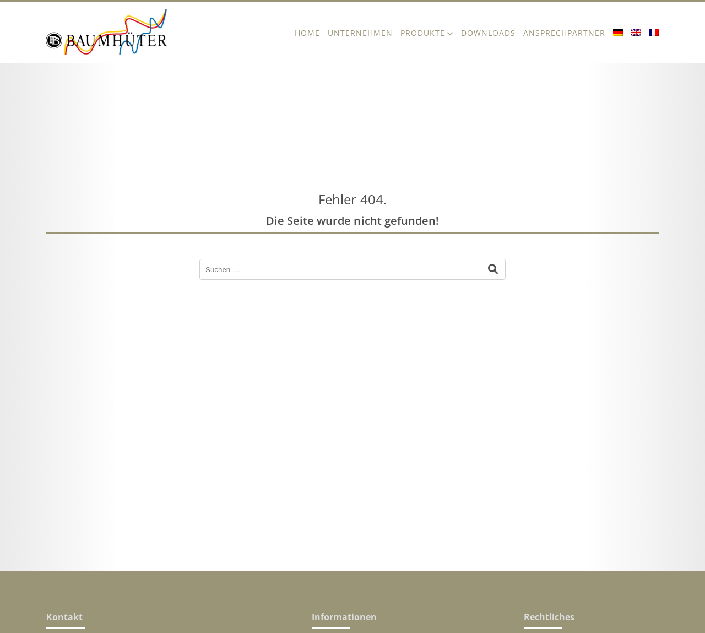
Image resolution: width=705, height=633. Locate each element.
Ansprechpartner (564, 33)
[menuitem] (618, 32)
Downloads (488, 33)
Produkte (422, 33)
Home (307, 33)
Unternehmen (360, 33)
